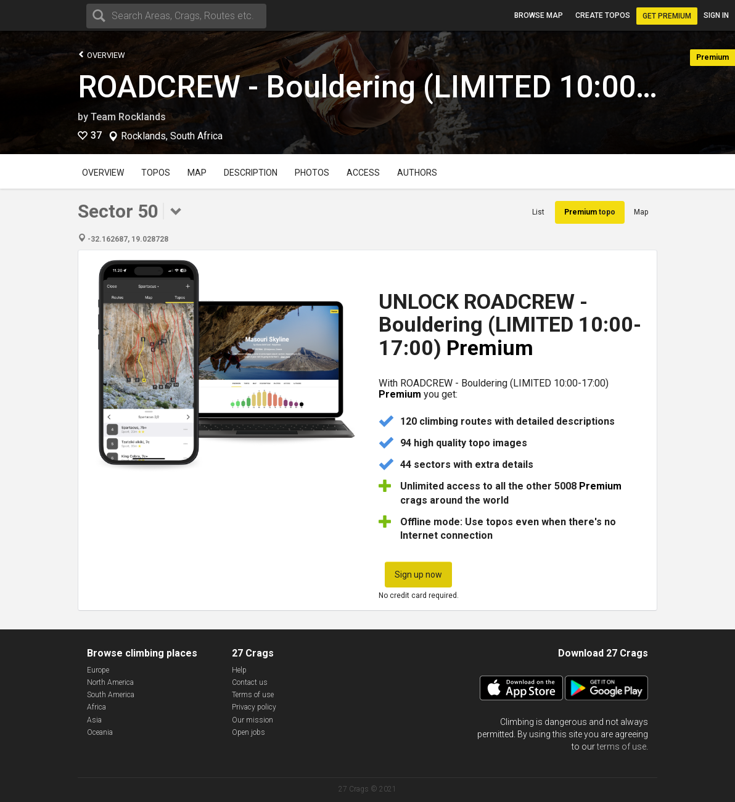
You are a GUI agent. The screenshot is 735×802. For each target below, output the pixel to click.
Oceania (100, 732)
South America (110, 694)
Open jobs (248, 732)
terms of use (621, 746)
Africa (96, 707)
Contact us (250, 682)
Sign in (716, 15)
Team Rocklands (128, 117)
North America (110, 682)
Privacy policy (254, 707)
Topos (155, 173)
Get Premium (667, 16)
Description (250, 173)
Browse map (538, 15)
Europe (98, 670)
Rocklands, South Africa (172, 136)
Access (363, 173)
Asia (94, 720)
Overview (101, 54)
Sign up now (418, 574)
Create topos (602, 15)
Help (239, 670)
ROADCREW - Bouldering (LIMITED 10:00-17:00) (406, 87)
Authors (417, 173)
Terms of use (253, 694)
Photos (312, 173)
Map (197, 173)
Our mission (252, 720)
